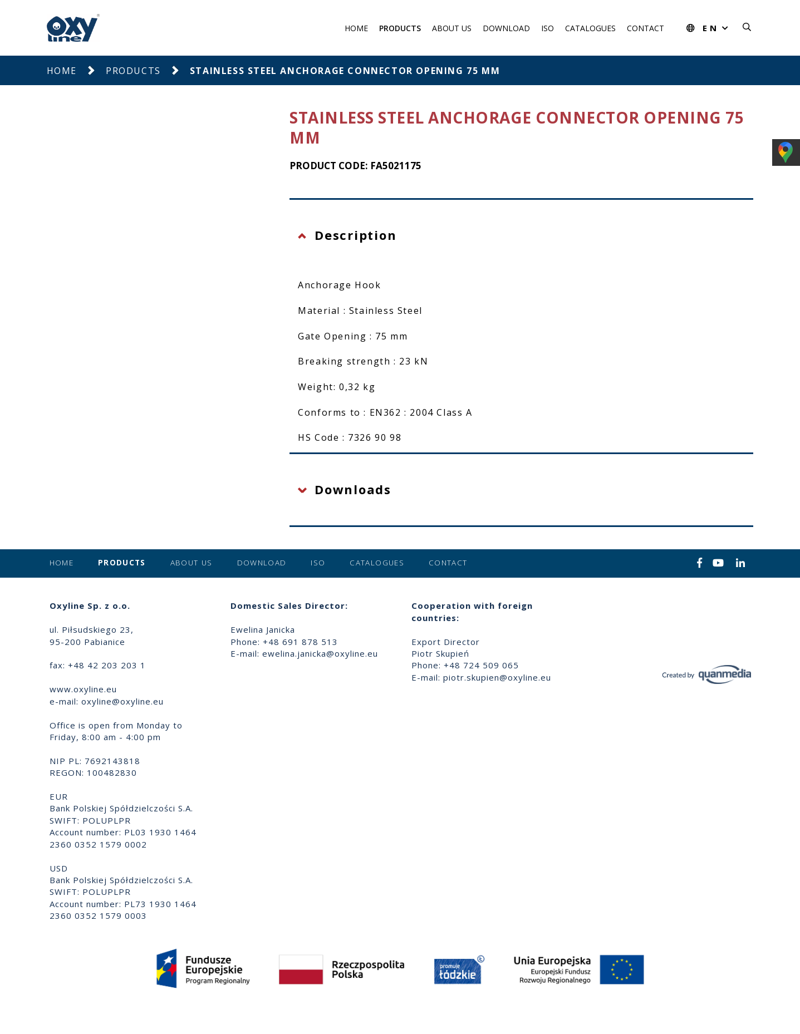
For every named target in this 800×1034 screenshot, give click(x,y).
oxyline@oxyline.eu (122, 701)
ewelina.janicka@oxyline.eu (320, 653)
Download (506, 28)
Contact (645, 28)
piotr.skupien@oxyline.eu (497, 677)
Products (400, 28)
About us (452, 28)
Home (356, 28)
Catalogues (590, 28)
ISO (547, 28)
